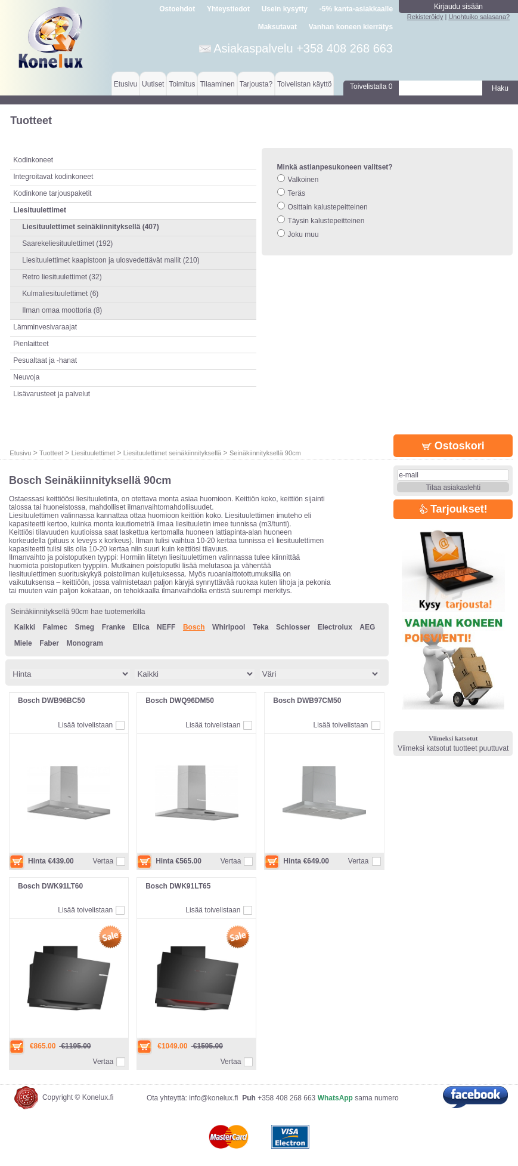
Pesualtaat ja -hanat (45, 360)
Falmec (55, 627)
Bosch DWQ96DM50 (179, 700)
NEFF (166, 627)
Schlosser (293, 627)
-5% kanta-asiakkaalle (356, 9)
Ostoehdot (177, 9)
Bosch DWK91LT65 (177, 886)
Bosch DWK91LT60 (50, 886)
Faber (49, 643)
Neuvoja (26, 377)
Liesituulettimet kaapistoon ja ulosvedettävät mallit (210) (111, 260)
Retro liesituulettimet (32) (61, 277)
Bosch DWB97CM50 (307, 700)
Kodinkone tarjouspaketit (52, 193)
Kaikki (24, 627)
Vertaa (103, 861)
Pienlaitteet (30, 344)
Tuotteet (51, 452)
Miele (23, 643)
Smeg (85, 627)
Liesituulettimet (93, 452)
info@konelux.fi (213, 1098)
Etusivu (125, 84)
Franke (113, 627)
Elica (141, 627)
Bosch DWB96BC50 (51, 700)
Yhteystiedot (228, 9)
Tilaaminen (217, 84)
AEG (367, 627)
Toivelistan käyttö (304, 84)
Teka (260, 627)
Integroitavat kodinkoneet (53, 176)
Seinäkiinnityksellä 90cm (265, 452)
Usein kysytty (285, 9)
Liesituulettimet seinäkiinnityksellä (172, 452)
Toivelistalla (371, 86)
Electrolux (335, 627)
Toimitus (182, 84)
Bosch (194, 627)
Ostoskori (453, 446)
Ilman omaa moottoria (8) (62, 310)
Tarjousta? (256, 84)
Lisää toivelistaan (85, 725)
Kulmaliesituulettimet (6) (60, 293)
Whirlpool (228, 627)
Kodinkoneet (33, 160)
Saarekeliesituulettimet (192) (67, 243)
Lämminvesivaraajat (45, 327)
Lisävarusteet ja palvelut (51, 394)
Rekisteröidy (425, 16)
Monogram (84, 643)
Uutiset (153, 84)
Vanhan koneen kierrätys (351, 27)
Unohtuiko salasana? (479, 16)
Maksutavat (277, 27)
